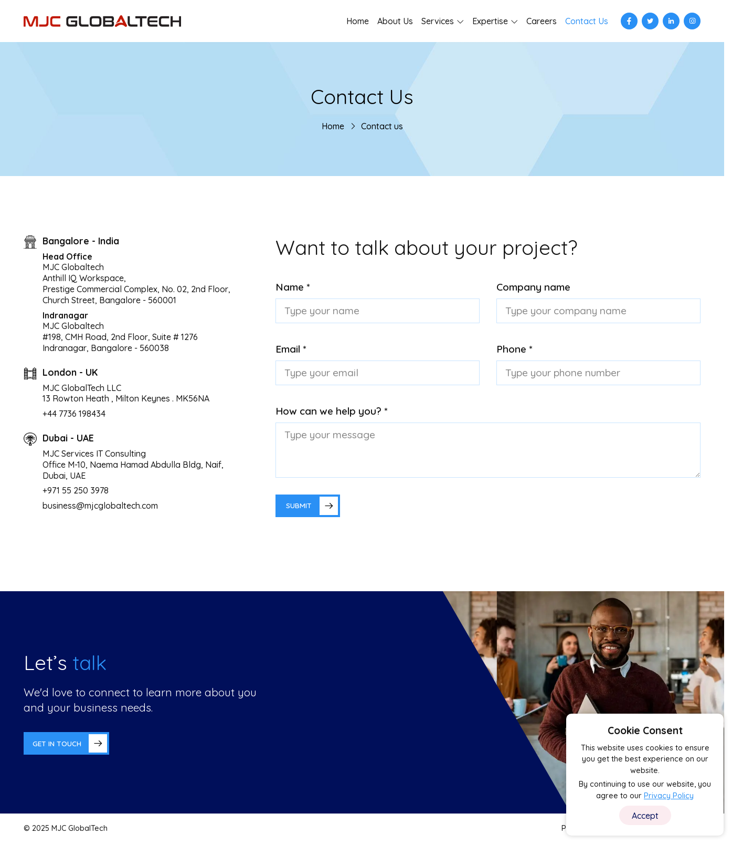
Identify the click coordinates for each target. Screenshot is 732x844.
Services (437, 21)
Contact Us (586, 21)
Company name (533, 287)
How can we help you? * (331, 411)
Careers (541, 21)
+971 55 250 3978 (76, 490)
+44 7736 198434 (74, 413)
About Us (395, 21)
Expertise (490, 21)
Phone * (514, 349)
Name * (292, 287)
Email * (290, 349)
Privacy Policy (669, 795)
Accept (645, 815)
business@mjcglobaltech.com (100, 505)
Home (357, 21)
